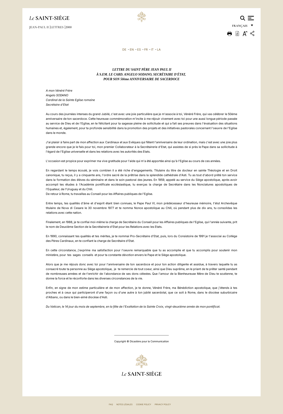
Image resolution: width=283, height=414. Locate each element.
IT (152, 49)
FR (146, 49)
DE (124, 49)
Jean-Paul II (39, 27)
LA (159, 49)
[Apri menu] (250, 18)
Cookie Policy (143, 404)
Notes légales (124, 404)
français (240, 26)
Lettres (57, 27)
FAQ (111, 404)
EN (132, 49)
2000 (68, 27)
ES (139, 49)
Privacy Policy (163, 404)
